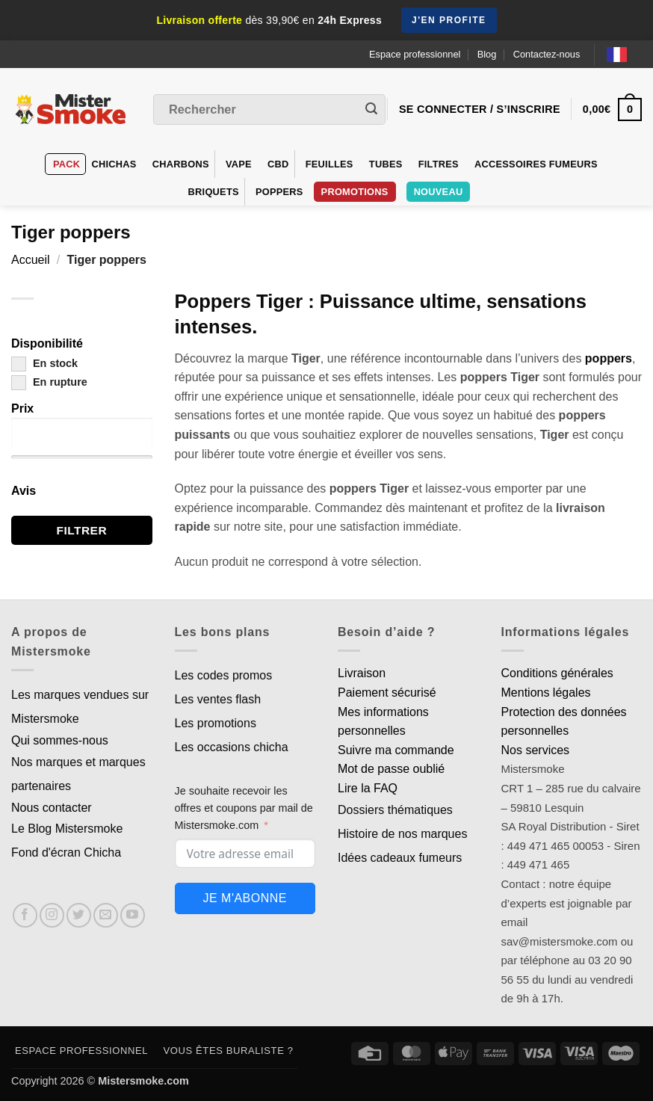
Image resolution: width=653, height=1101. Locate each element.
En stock (44, 363)
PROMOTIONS (355, 191)
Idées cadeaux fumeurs (400, 857)
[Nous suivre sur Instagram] (52, 915)
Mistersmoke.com (143, 1081)
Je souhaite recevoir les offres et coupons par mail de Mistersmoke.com (244, 808)
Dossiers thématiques (395, 810)
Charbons (180, 164)
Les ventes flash (218, 699)
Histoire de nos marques (402, 833)
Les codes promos (224, 675)
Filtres (438, 164)
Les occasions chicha (231, 747)
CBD (278, 164)
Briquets (213, 191)
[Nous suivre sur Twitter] (78, 915)
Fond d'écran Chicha (66, 852)
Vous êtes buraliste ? (229, 1050)
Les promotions (215, 723)
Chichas (113, 164)
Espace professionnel (414, 54)
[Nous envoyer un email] (105, 915)
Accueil (30, 259)
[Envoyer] (371, 110)
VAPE (239, 164)
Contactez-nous (547, 54)
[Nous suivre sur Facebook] (25, 915)
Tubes (386, 164)
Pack (66, 164)
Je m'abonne (245, 898)
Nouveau (438, 191)
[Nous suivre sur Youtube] (132, 915)
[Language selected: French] (624, 54)
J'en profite (449, 20)
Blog (487, 54)
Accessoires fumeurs (536, 164)
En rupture (49, 382)
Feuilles (329, 164)
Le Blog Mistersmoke (67, 828)
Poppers (279, 191)
